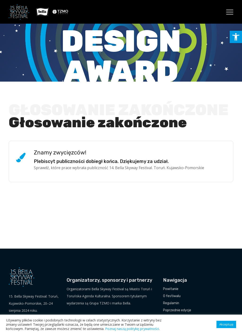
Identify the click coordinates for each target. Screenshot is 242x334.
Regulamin (171, 303)
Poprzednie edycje (177, 310)
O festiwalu (172, 296)
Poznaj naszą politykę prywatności (132, 328)
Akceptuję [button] (226, 324)
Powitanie (170, 289)
